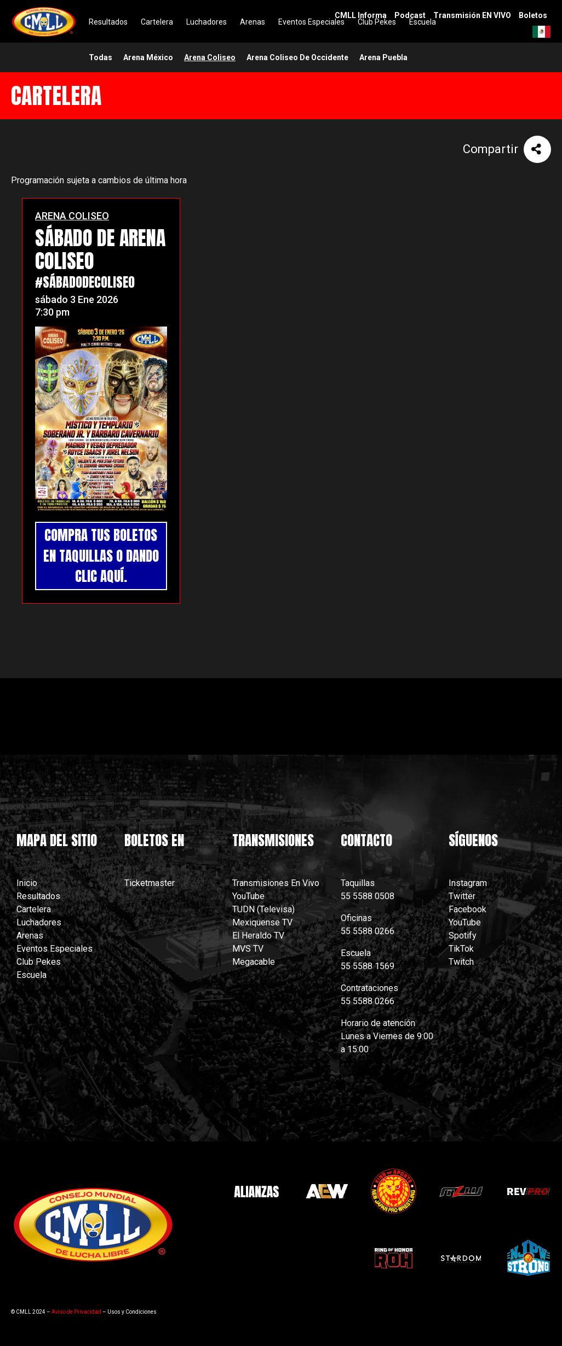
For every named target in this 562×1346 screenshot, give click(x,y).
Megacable (253, 962)
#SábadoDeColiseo (85, 282)
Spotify (463, 935)
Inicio (26, 883)
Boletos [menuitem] (533, 15)
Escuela (31, 975)
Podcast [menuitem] (410, 15)
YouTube (248, 896)
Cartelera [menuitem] (157, 22)
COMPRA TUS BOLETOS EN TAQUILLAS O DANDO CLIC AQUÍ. (101, 555)
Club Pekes (38, 962)
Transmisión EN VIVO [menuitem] (472, 15)
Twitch (461, 962)
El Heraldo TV (259, 935)
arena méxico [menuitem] (148, 57)
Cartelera (33, 909)
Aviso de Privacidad (76, 1312)
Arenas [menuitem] (252, 22)
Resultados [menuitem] (108, 22)
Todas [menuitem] (100, 57)
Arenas (29, 935)
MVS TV (247, 948)
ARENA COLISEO (72, 216)
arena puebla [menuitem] (383, 57)
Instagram (468, 883)
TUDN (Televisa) (263, 909)
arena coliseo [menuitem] (210, 57)
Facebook (467, 909)
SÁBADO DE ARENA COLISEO (100, 249)
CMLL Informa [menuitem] (361, 15)
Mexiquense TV (262, 922)
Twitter (462, 896)
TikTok (461, 948)
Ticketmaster (149, 883)
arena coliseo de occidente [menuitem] (297, 57)
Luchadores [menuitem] (206, 22)
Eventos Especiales (54, 948)
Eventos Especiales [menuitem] (311, 22)
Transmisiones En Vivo (277, 883)
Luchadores (38, 922)
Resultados (38, 896)
